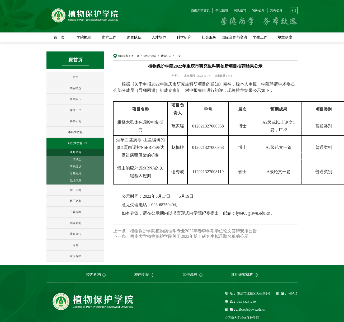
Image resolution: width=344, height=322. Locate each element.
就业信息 (75, 180)
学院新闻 (75, 222)
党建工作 (75, 109)
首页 (75, 76)
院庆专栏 (75, 255)
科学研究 (184, 37)
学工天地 (75, 189)
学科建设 (75, 166)
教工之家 (75, 200)
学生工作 (260, 37)
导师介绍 (75, 173)
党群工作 (109, 37)
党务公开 (276, 10)
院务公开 (258, 10)
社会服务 (209, 37)
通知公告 (75, 151)
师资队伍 (134, 37)
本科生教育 (75, 132)
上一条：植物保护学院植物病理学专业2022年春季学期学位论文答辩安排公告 (185, 231)
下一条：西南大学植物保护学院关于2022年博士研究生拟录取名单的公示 (180, 236)
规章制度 (284, 37)
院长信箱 (240, 10)
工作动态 (75, 158)
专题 (75, 245)
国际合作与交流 (234, 37)
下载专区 (75, 211)
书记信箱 (221, 10)
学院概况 (84, 37)
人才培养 (159, 37)
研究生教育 (75, 143)
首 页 (59, 37)
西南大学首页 (200, 10)
